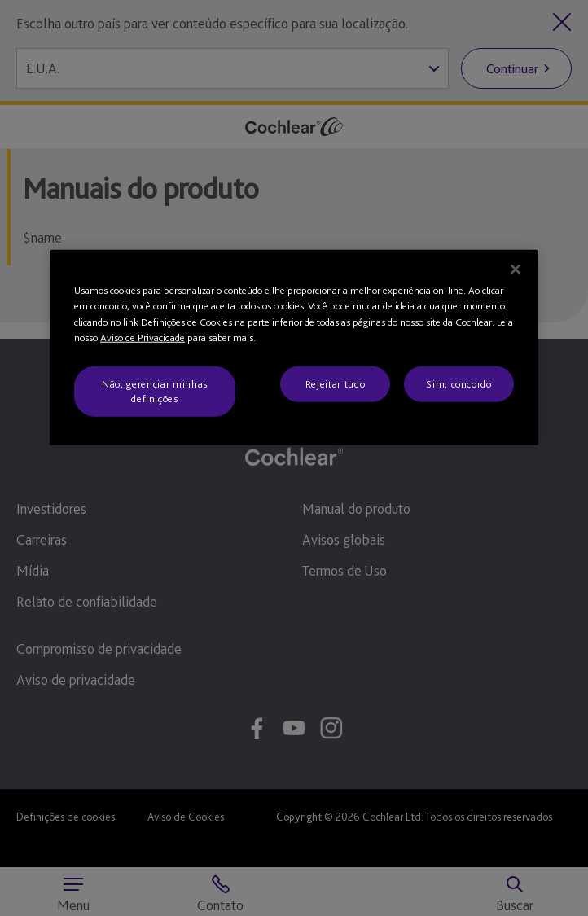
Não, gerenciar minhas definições (155, 390)
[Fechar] (515, 269)
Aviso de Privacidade (142, 337)
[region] (294, 347)
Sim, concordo (458, 383)
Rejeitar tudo (335, 383)
